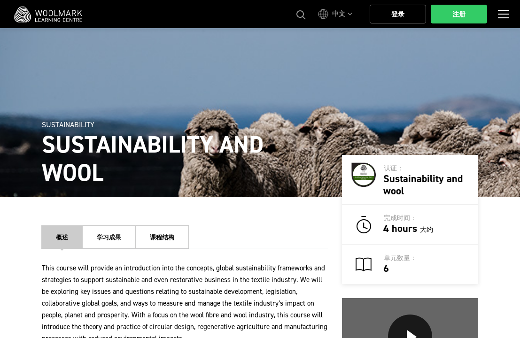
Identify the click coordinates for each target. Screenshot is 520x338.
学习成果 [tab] (109, 237)
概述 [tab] (62, 237)
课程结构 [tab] (162, 237)
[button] (336, 14)
